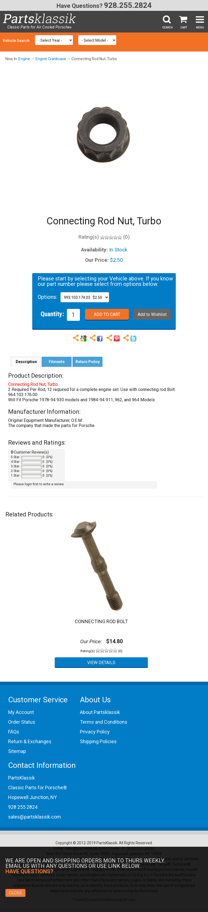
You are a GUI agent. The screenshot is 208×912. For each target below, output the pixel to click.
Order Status (21, 722)
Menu (200, 27)
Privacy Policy (95, 732)
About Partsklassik (100, 712)
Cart (183, 27)
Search (167, 27)
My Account (21, 712)
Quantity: (52, 313)
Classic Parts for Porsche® (37, 787)
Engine (24, 59)
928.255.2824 (128, 5)
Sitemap (17, 751)
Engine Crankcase (50, 59)
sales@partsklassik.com (34, 817)
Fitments (57, 362)
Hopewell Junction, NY (32, 797)
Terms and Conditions (103, 722)
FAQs (13, 732)
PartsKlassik (21, 778)
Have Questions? (80, 5)
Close (15, 892)
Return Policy (88, 362)
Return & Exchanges (29, 741)
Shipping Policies (98, 741)
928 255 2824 (22, 807)
